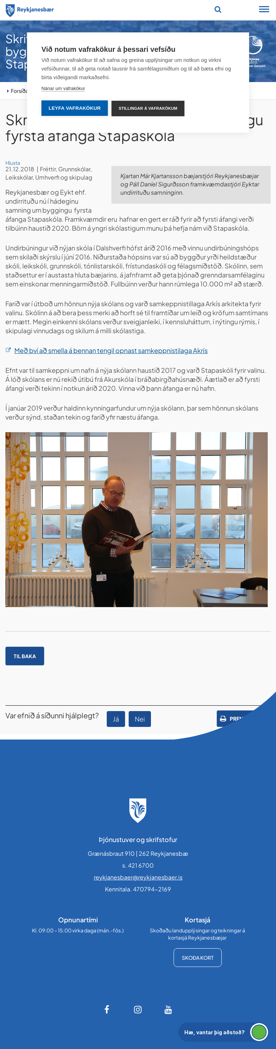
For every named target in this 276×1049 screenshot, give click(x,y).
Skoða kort (197, 957)
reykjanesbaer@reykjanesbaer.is (138, 877)
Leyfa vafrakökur (75, 108)
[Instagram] (138, 1009)
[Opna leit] (218, 9)
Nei (140, 719)
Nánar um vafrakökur (63, 88)
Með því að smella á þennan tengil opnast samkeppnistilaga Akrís (111, 350)
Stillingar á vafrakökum (148, 108)
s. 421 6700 (138, 865)
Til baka (25, 656)
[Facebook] (107, 1009)
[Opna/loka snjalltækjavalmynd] (264, 10)
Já (116, 719)
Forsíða (19, 90)
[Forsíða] (30, 9)
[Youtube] (169, 1009)
